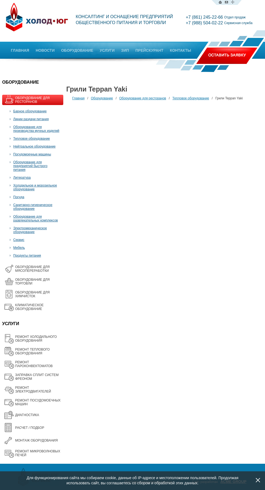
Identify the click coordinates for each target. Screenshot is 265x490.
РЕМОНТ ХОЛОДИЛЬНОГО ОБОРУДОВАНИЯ (36, 338)
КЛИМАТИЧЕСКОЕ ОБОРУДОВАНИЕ (29, 307)
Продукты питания (27, 255)
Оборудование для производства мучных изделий (36, 129)
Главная (78, 98)
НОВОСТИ (45, 50)
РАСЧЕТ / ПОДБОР (29, 428)
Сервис (18, 240)
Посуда (18, 197)
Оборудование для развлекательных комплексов (35, 218)
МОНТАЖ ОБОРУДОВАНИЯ (36, 440)
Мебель (19, 248)
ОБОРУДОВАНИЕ (77, 50)
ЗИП (125, 50)
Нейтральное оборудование (34, 146)
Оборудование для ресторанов (142, 98)
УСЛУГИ (107, 50)
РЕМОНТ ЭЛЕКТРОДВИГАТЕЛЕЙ (33, 389)
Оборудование (102, 98)
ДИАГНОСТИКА (27, 415)
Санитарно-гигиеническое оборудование (32, 207)
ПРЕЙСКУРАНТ (149, 50)
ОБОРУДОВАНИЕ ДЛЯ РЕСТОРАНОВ (32, 100)
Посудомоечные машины (32, 154)
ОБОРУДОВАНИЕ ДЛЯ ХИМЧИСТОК (32, 294)
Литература (22, 177)
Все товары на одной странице (73, 108)
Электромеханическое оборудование (30, 230)
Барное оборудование (30, 111)
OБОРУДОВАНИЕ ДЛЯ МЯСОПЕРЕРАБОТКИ (32, 269)
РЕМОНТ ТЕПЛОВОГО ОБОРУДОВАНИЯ (32, 351)
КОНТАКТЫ (180, 50)
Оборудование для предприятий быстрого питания (30, 166)
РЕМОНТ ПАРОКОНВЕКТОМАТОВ (34, 364)
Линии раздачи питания (31, 119)
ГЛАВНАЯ (20, 50)
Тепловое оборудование (31, 139)
